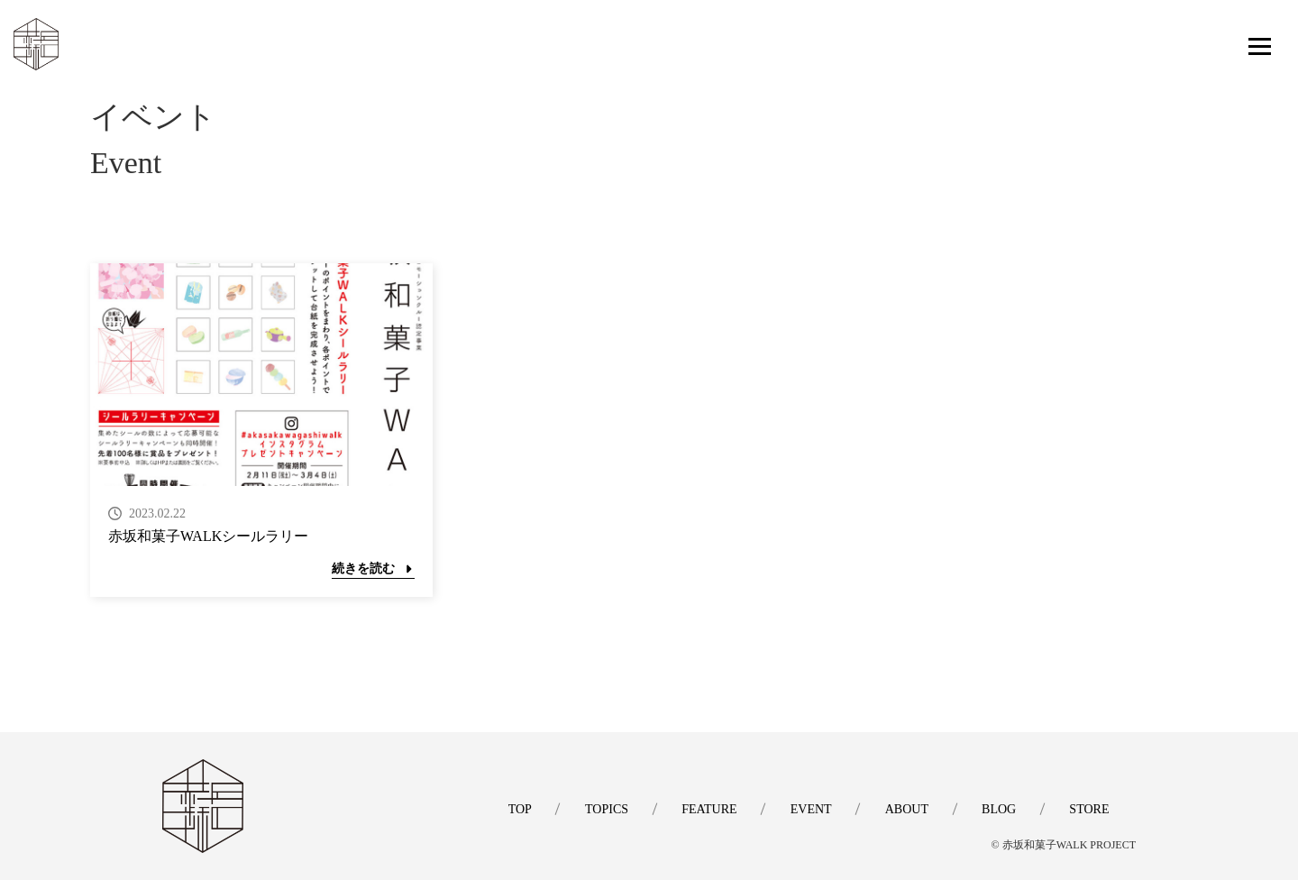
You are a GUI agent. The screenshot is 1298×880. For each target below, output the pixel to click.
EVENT (808, 809)
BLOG (998, 809)
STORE (1089, 809)
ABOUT (905, 809)
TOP (514, 809)
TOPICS (602, 809)
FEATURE (705, 809)
